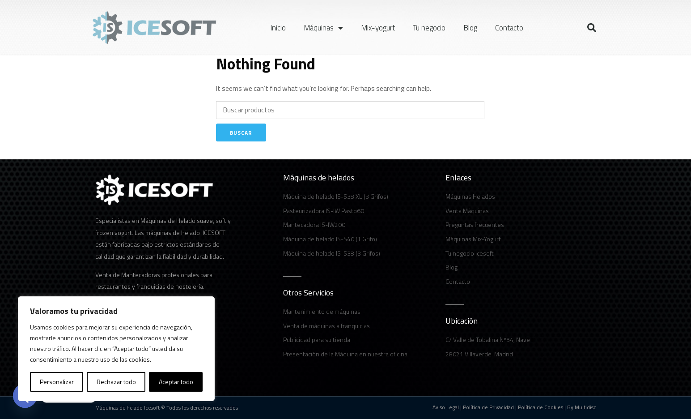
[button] (592, 28)
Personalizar (57, 381)
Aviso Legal (445, 407)
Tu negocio (429, 28)
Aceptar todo (176, 381)
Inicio (278, 28)
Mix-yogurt (378, 28)
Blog (470, 28)
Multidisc (585, 407)
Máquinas (323, 28)
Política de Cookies (540, 407)
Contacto (509, 28)
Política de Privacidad (488, 407)
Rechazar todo (116, 381)
